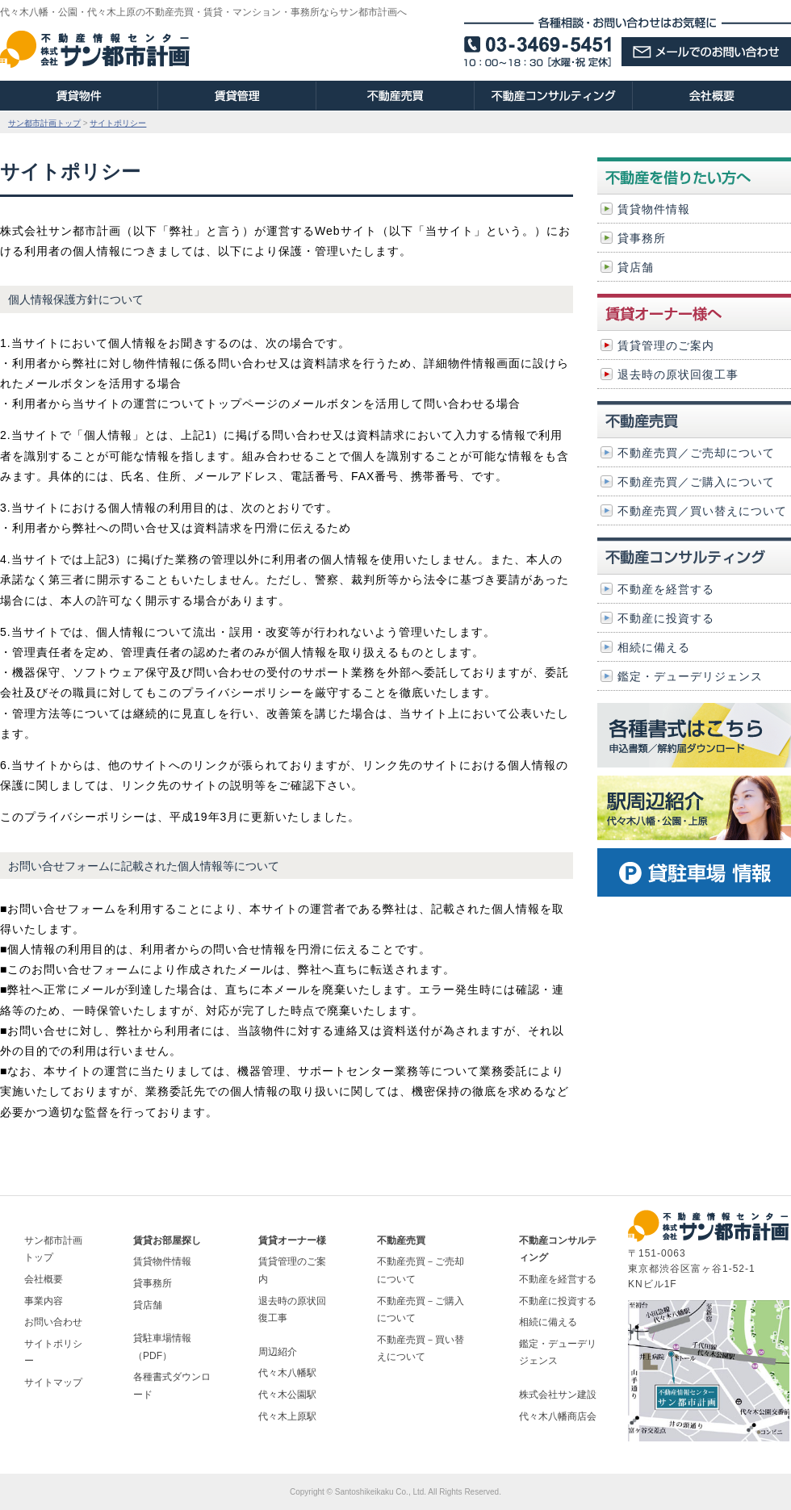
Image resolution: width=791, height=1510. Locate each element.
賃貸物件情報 (653, 209)
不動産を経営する (665, 589)
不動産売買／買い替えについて (702, 510)
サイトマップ (53, 1382)
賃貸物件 (79, 96)
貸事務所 (641, 238)
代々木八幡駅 (287, 1372)
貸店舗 (635, 267)
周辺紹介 (277, 1351)
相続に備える (653, 647)
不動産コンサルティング (554, 96)
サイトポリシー (118, 123)
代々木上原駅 (287, 1416)
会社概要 (712, 96)
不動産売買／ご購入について (696, 481)
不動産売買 (395, 96)
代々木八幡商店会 (557, 1416)
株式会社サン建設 (557, 1394)
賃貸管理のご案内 (665, 345)
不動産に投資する (665, 618)
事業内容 (43, 1301)
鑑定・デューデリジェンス (690, 676)
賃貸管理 (237, 96)
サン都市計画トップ (44, 123)
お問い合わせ (53, 1322)
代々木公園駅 (287, 1394)
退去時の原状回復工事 (678, 374)
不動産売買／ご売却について (696, 452)
